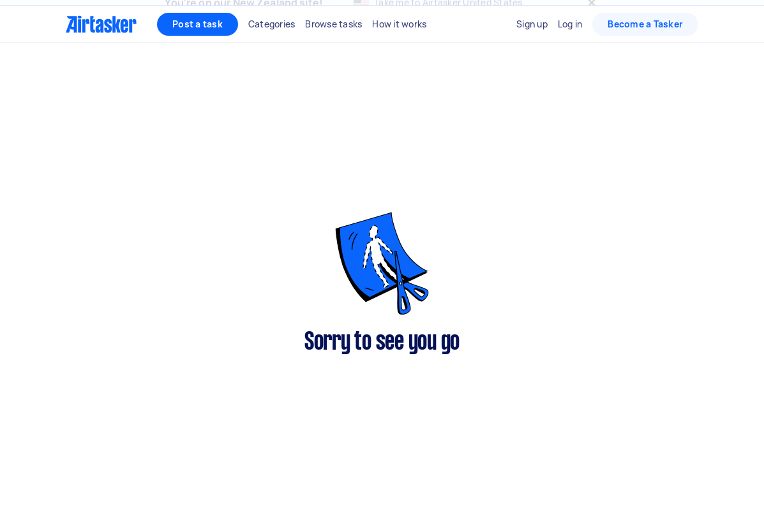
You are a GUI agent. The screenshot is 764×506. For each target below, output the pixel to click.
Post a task (197, 51)
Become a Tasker (645, 51)
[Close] (591, 16)
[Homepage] (101, 52)
